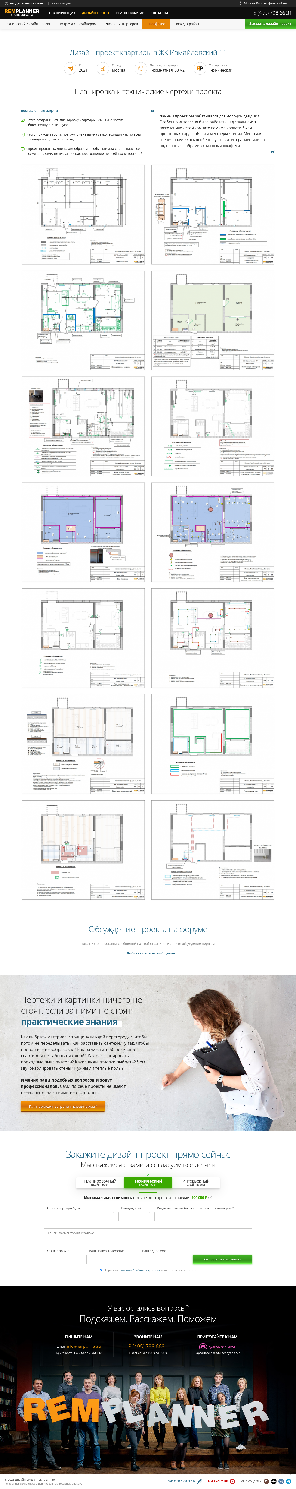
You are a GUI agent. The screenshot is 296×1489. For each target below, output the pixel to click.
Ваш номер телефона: (106, 1251)
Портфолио (156, 24)
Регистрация (61, 3)
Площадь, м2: (131, 1208)
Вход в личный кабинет (27, 3)
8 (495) (272, 12)
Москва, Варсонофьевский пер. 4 (267, 3)
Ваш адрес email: (156, 1251)
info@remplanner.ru (84, 1346)
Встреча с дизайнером (78, 24)
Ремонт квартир (130, 13)
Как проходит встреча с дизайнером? (63, 1106)
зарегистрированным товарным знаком (56, 1483)
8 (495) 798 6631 (148, 1346)
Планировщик (62, 13)
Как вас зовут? (57, 1251)
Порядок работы (188, 24)
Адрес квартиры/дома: (64, 1208)
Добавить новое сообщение (151, 953)
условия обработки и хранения (140, 1270)
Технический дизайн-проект (27, 24)
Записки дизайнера (182, 1481)
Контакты (159, 13)
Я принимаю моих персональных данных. (150, 1270)
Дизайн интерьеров (122, 24)
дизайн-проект (97, 11)
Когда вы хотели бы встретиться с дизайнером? (195, 1208)
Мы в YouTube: (218, 1481)
